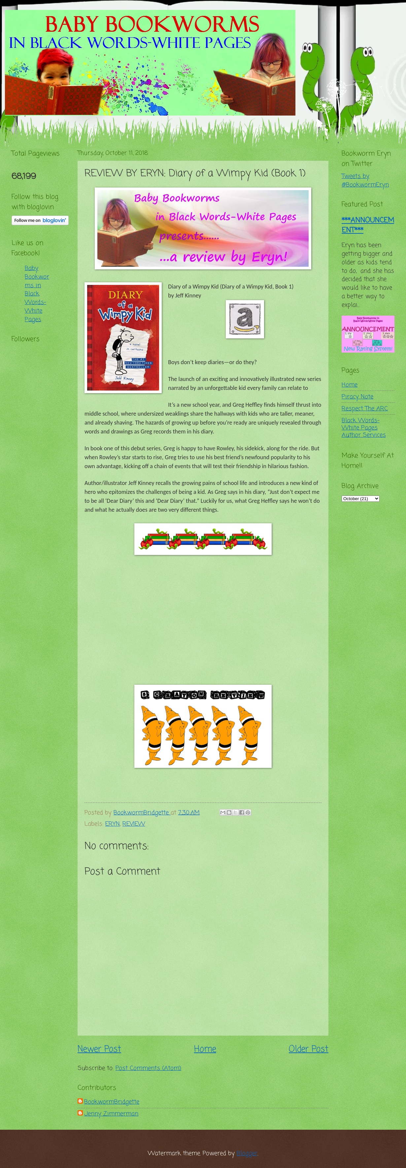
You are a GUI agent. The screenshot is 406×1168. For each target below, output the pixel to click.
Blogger (247, 1153)
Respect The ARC (365, 408)
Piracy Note (357, 396)
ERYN (112, 824)
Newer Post (99, 1049)
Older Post (308, 1049)
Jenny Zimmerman (111, 1113)
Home (205, 1049)
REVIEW (133, 824)
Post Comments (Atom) (148, 1068)
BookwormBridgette (111, 1102)
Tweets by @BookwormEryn (365, 180)
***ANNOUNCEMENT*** (368, 225)
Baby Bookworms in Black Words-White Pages (37, 294)
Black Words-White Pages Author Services (364, 428)
